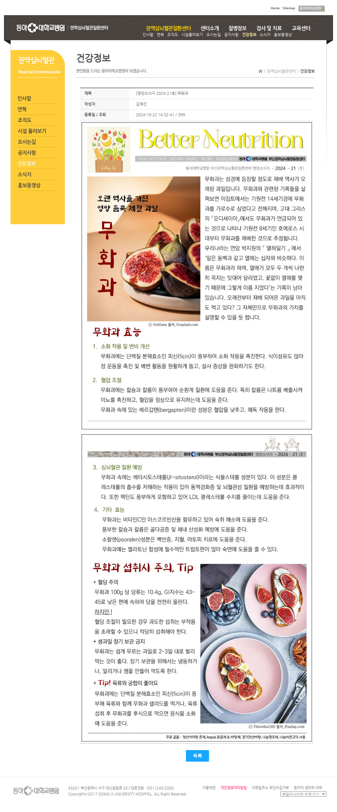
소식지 (265, 34)
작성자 (89, 104)
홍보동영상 (283, 34)
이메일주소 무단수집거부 (270, 788)
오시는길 (213, 34)
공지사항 (231, 34)
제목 (87, 93)
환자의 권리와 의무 (308, 788)
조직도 (172, 34)
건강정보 (249, 34)
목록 (197, 755)
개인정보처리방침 (233, 788)
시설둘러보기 (192, 34)
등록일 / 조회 (95, 114)
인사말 (148, 34)
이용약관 (209, 788)
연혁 (160, 34)
